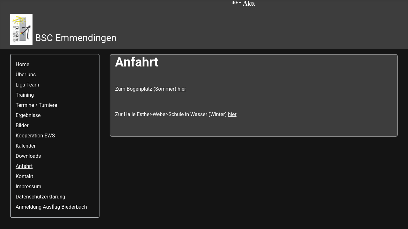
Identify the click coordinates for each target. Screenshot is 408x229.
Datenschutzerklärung (40, 197)
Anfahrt (24, 166)
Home (22, 64)
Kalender (26, 146)
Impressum (28, 187)
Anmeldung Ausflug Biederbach (51, 207)
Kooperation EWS (35, 136)
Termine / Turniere (36, 105)
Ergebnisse (28, 115)
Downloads (28, 156)
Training (25, 95)
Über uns (26, 75)
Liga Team (27, 85)
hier (182, 89)
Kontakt (24, 176)
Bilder (22, 125)
